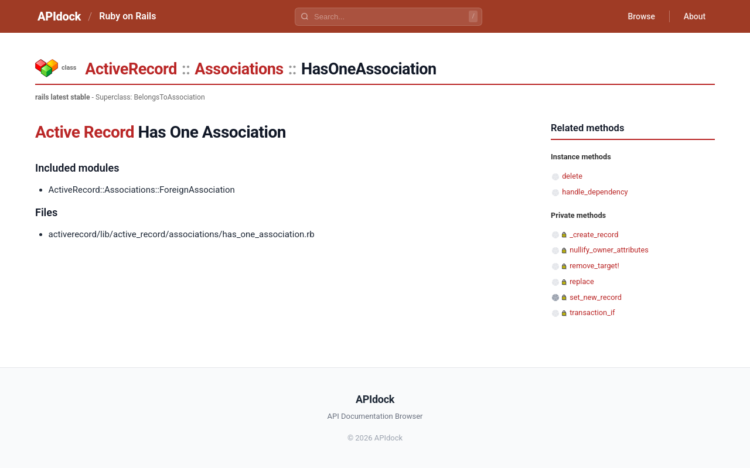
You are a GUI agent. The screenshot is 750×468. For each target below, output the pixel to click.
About (694, 16)
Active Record (84, 132)
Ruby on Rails (127, 16)
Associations (239, 69)
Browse (641, 16)
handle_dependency (595, 191)
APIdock (59, 16)
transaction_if (592, 312)
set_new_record (596, 297)
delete (572, 176)
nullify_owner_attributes (609, 249)
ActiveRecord (131, 69)
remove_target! (594, 265)
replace (582, 281)
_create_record (594, 234)
